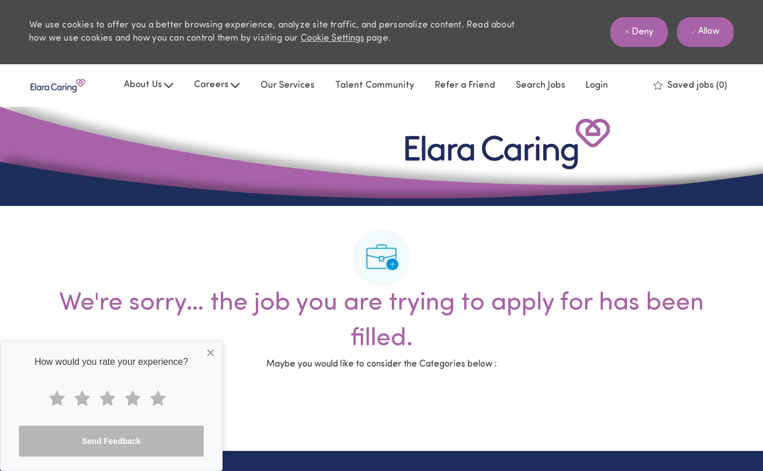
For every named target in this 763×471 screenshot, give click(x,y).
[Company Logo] (58, 86)
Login (597, 85)
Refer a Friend (465, 85)
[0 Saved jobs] (690, 85)
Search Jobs (540, 85)
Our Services (287, 85)
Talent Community (374, 85)
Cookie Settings (332, 38)
